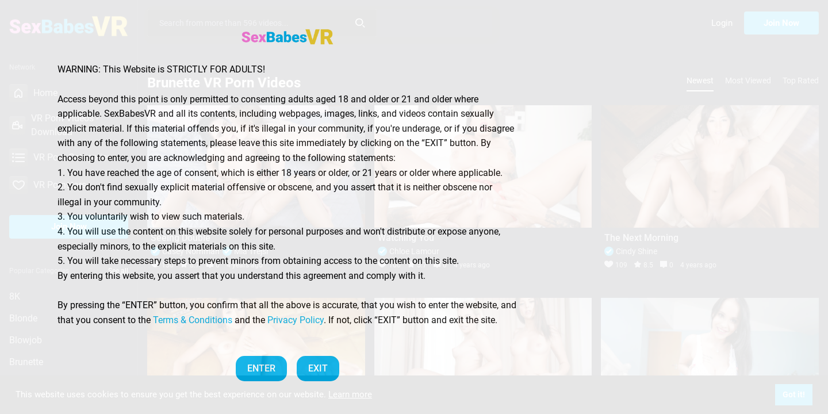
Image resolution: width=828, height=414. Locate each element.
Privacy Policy (295, 320)
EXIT (318, 368)
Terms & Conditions (192, 320)
